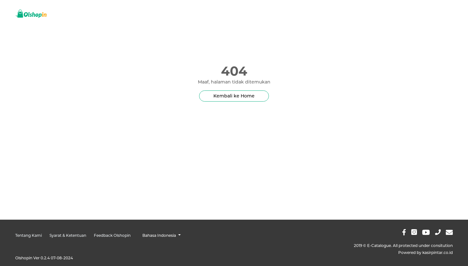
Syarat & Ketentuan (67, 235)
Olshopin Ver (44, 258)
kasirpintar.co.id (437, 252)
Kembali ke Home (234, 96)
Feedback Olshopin (112, 235)
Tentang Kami (28, 235)
